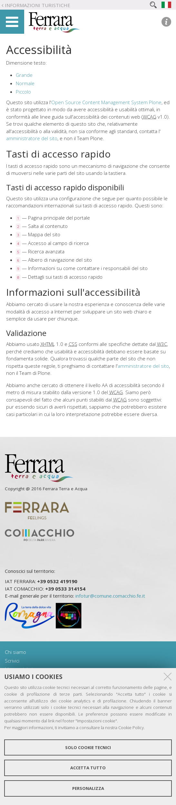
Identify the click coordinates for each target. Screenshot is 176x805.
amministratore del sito (31, 138)
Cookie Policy (131, 727)
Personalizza (88, 788)
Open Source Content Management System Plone (106, 102)
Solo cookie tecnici (88, 747)
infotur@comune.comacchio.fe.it (110, 595)
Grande (24, 75)
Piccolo (23, 91)
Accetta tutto (88, 768)
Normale (25, 83)
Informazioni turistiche (37, 5)
